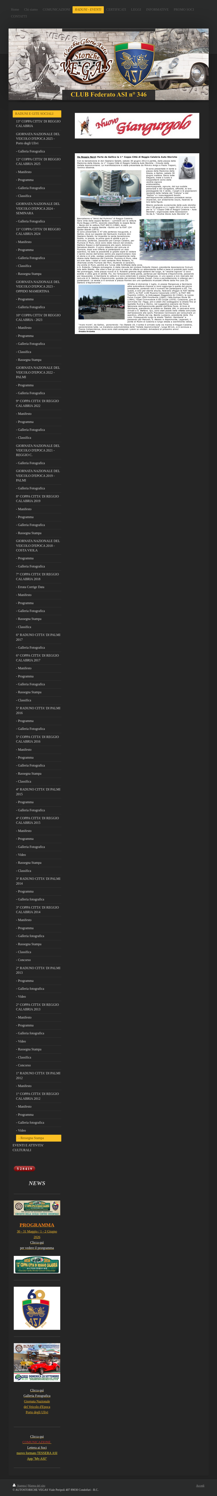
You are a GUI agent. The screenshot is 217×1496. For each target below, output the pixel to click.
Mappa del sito (36, 1485)
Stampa (20, 1485)
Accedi (200, 1485)
